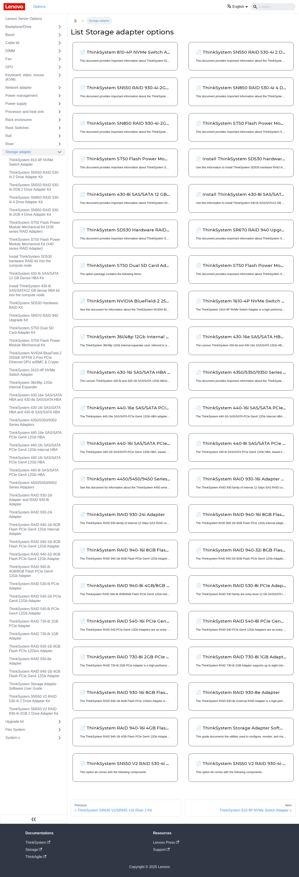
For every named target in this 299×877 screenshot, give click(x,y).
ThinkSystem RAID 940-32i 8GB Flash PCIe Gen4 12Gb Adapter (34, 556)
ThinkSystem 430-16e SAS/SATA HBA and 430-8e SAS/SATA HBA (35, 397)
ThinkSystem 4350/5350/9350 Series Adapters (33, 422)
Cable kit (12, 43)
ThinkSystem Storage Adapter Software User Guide (33, 686)
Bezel (9, 35)
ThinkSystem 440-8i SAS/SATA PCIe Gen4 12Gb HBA (33, 472)
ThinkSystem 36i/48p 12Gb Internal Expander (30, 385)
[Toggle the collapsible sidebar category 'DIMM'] (59, 51)
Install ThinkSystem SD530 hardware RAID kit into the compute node (30, 261)
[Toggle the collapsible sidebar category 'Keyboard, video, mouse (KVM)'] (59, 77)
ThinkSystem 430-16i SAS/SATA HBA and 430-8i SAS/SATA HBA (34, 410)
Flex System (15, 729)
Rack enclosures (18, 120)
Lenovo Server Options (23, 19)
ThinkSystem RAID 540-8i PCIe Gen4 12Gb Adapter (34, 611)
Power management (21, 95)
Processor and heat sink (24, 112)
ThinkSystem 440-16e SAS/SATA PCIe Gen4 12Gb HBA (35, 435)
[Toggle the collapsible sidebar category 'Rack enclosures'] (59, 119)
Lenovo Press (166, 842)
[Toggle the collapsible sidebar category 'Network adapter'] (59, 87)
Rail (8, 136)
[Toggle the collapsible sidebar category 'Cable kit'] (59, 42)
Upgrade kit (14, 721)
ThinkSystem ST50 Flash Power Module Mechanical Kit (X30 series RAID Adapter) (34, 227)
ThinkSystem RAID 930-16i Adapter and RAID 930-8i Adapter (30, 499)
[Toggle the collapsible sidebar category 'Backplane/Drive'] (59, 26)
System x (12, 738)
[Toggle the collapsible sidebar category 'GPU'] (59, 67)
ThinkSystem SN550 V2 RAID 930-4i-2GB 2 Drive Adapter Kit (33, 711)
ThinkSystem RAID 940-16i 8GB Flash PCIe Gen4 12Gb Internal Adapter (34, 529)
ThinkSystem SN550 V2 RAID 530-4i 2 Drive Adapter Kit (33, 699)
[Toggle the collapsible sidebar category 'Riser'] (59, 144)
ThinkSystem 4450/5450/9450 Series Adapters (33, 485)
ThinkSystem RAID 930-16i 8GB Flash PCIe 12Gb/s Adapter (34, 649)
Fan (8, 59)
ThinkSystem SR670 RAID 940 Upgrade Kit (33, 318)
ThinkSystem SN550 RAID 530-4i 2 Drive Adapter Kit (34, 175)
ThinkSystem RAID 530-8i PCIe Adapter (34, 586)
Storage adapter (18, 152)
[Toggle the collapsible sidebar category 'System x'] (59, 737)
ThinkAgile (36, 857)
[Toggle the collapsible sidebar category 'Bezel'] (59, 34)
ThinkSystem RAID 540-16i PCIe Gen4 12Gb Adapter (35, 598)
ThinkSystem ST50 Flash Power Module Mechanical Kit (34, 343)
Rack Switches (17, 128)
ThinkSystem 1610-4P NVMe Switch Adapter (32, 372)
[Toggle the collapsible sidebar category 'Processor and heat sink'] (59, 111)
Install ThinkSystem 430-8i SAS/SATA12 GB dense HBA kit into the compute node (34, 290)
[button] (237, 6)
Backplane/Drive (18, 27)
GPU (9, 67)
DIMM (10, 51)
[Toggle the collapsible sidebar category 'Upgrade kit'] (59, 721)
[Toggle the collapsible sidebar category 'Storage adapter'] (59, 152)
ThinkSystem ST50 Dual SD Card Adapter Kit (31, 330)
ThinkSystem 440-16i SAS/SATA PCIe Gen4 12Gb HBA (34, 460)
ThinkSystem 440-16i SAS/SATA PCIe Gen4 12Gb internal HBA (34, 447)
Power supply (16, 104)
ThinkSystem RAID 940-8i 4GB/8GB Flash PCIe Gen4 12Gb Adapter (31, 571)
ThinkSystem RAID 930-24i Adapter (30, 514)
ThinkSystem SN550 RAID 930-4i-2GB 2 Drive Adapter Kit (34, 187)
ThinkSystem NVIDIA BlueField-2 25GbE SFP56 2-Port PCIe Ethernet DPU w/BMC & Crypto (35, 357)
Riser (9, 144)
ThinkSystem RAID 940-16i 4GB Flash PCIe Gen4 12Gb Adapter (34, 674)
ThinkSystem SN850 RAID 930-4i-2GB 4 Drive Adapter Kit (34, 212)
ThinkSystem (38, 842)
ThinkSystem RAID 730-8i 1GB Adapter (33, 636)
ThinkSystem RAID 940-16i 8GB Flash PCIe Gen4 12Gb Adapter (34, 544)
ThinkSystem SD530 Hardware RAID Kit (33, 305)
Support (161, 850)
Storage (34, 850)
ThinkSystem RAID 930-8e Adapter (30, 661)
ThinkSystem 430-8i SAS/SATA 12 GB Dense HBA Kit (33, 276)
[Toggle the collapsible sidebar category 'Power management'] (59, 95)
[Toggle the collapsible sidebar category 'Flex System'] (59, 729)
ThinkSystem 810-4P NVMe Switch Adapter (31, 162)
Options (39, 6)
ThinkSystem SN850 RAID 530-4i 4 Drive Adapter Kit (34, 200)
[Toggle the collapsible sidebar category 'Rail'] (59, 135)
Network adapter (18, 87)
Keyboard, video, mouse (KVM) (24, 77)
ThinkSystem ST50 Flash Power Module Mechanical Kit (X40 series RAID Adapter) (34, 244)
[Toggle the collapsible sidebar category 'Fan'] (59, 59)
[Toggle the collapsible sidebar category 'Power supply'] (59, 103)
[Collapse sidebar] (33, 819)
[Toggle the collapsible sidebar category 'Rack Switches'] (59, 127)
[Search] (273, 6)
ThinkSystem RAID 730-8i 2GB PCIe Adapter (33, 623)
